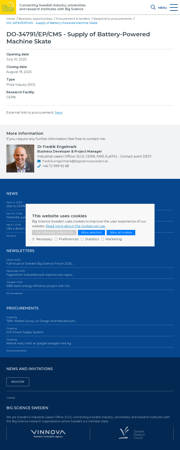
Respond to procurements (112, 19)
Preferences (69, 239)
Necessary (44, 239)
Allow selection (91, 232)
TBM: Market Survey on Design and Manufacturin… (90, 319)
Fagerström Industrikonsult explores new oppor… (90, 273)
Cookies (10, 397)
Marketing (113, 239)
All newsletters (14, 293)
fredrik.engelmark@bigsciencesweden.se (72, 161)
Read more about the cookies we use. (76, 226)
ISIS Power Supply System (90, 330)
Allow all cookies (121, 232)
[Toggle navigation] (168, 8)
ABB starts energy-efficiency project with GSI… (90, 284)
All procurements (16, 350)
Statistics (92, 239)
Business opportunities (35, 19)
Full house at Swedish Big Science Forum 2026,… (90, 261)
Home (10, 19)
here (58, 112)
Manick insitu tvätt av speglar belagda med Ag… (90, 341)
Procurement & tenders (73, 19)
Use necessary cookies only (54, 232)
